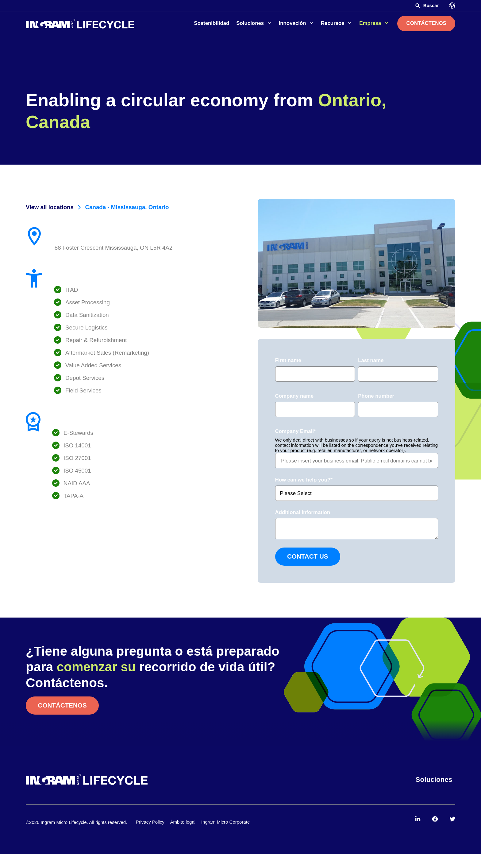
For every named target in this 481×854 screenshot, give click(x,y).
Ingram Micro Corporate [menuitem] (225, 822)
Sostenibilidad (211, 23)
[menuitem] (418, 819)
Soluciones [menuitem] (434, 779)
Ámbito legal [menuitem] (183, 822)
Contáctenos (426, 23)
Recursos (333, 23)
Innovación (293, 23)
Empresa (371, 23)
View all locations (50, 207)
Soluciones (250, 23)
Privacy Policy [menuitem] (150, 822)
